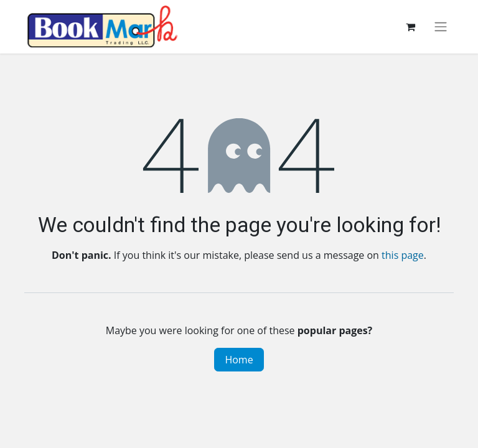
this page (403, 255)
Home (239, 359)
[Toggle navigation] (441, 27)
